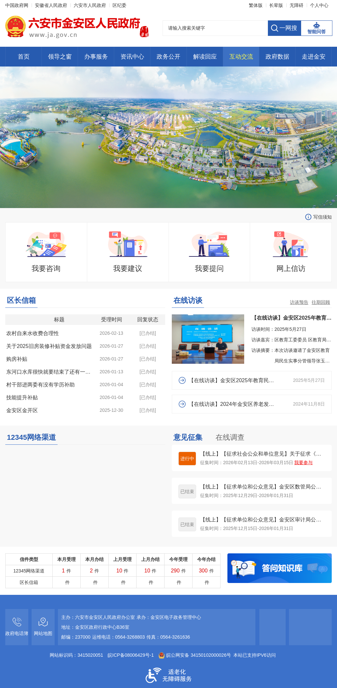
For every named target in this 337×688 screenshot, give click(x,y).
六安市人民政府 (90, 5)
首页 (24, 56)
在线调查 (230, 437)
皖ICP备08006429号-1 (131, 655)
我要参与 (303, 462)
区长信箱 (21, 300)
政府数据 (277, 56)
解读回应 (205, 56)
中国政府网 (16, 5)
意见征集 (187, 437)
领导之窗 (60, 56)
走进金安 (313, 56)
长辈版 (276, 5)
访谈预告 (299, 302)
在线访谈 (187, 300)
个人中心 (319, 5)
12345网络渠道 (31, 437)
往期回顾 (321, 302)
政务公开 (168, 56)
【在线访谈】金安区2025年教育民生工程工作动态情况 (232, 380)
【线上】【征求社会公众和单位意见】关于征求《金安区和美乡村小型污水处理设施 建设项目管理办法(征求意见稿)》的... (262, 454)
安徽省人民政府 (51, 5)
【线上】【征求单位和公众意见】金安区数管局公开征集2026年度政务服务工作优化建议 (262, 487)
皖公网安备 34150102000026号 (194, 655)
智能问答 (316, 31)
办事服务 (96, 56)
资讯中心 (132, 56)
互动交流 (241, 56)
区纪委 (119, 5)
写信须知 (322, 217)
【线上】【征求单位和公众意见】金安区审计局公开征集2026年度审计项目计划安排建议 (262, 519)
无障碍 (296, 5)
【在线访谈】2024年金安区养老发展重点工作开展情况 (232, 404)
